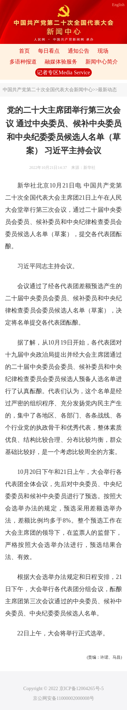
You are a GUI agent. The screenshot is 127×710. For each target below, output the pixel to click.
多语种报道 (23, 62)
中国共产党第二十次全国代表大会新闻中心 (48, 89)
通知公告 (78, 51)
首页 (24, 51)
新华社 (89, 167)
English (118, 4)
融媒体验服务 (61, 62)
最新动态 (107, 89)
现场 (103, 51)
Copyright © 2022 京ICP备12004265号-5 (63, 688)
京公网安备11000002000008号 (63, 698)
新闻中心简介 (101, 62)
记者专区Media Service (63, 72)
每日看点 (49, 51)
